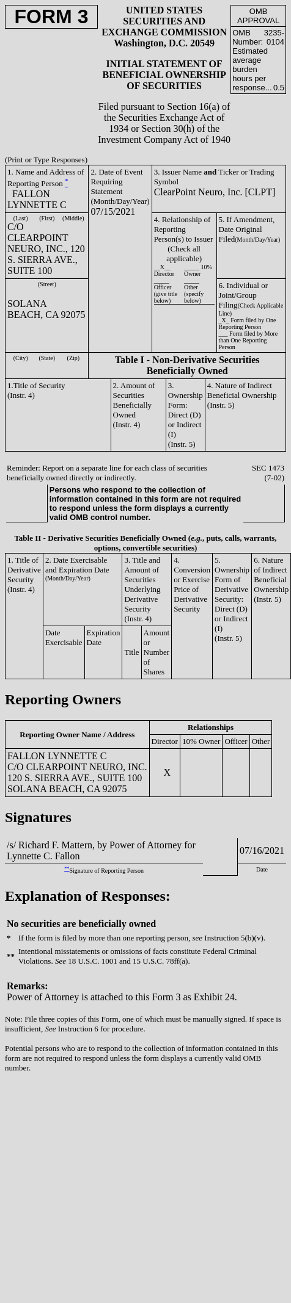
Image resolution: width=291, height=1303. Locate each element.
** (66, 869)
